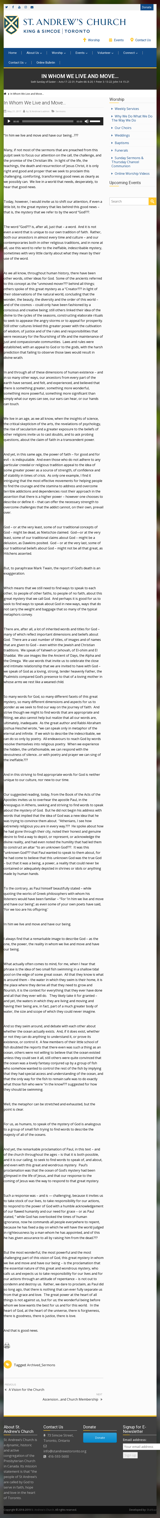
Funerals (121, 150)
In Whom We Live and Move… (35, 103)
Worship (94, 40)
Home (13, 53)
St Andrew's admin (39, 111)
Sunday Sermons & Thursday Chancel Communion (127, 162)
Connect (130, 53)
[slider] (47, 121)
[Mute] (87, 121)
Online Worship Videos (132, 173)
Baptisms (122, 143)
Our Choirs (123, 128)
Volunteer (105, 53)
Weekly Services (127, 108)
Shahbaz (152, 1509)
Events (119, 40)
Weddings (122, 135)
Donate (146, 7)
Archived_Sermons (41, 1365)
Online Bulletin (45, 62)
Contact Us (143, 40)
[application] (54, 121)
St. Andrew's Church (42, 1509)
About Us (34, 53)
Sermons (60, 111)
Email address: (134, 1440)
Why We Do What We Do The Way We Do (131, 118)
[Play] (9, 121)
